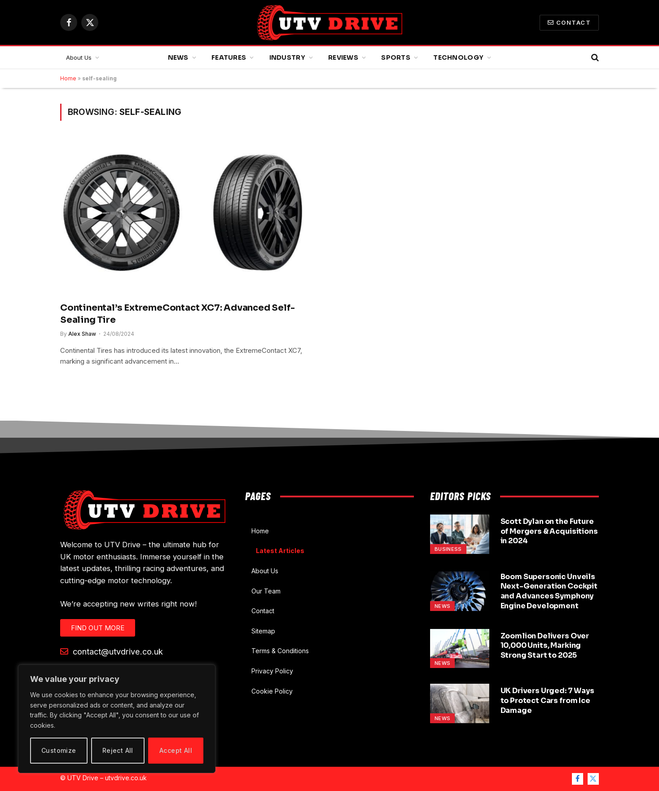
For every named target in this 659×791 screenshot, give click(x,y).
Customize (58, 750)
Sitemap (263, 631)
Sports (395, 57)
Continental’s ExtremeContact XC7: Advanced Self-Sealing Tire (177, 313)
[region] (116, 718)
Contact (569, 22)
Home (68, 78)
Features (228, 57)
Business (448, 549)
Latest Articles (280, 550)
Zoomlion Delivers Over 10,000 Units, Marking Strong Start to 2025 (545, 645)
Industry (287, 57)
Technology (458, 57)
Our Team (266, 591)
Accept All (175, 750)
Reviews (343, 57)
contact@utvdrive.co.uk (111, 651)
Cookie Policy (272, 691)
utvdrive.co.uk (126, 778)
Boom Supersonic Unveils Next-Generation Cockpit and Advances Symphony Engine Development (549, 591)
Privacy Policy (272, 671)
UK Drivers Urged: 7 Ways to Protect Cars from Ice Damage (547, 700)
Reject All (117, 750)
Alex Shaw (82, 333)
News (178, 57)
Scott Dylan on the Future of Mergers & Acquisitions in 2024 (549, 531)
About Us (79, 57)
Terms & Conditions (280, 651)
